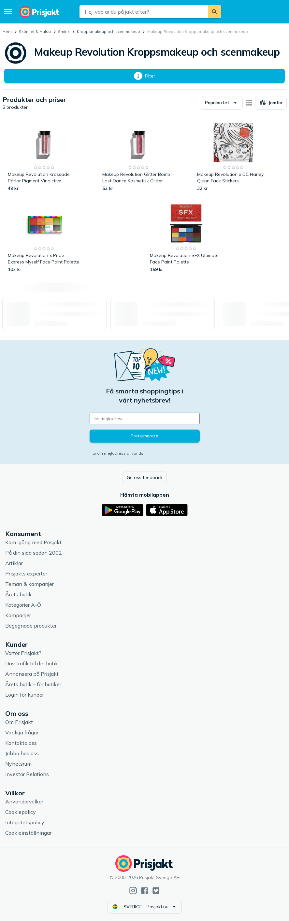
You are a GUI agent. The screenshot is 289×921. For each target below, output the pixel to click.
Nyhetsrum (18, 763)
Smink (63, 31)
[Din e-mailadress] (145, 418)
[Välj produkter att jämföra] (270, 102)
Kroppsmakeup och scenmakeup (108, 31)
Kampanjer (18, 615)
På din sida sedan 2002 (33, 552)
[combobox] (143, 11)
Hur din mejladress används (116, 453)
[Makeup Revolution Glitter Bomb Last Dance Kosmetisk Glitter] (138, 156)
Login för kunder (24, 694)
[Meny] (8, 12)
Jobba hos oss (22, 753)
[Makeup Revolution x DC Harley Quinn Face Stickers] (233, 156)
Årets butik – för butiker (33, 684)
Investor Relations (27, 774)
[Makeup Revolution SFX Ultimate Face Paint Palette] (186, 237)
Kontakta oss (21, 743)
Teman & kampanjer (29, 584)
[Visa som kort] (248, 102)
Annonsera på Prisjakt (32, 674)
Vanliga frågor (21, 732)
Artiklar (14, 563)
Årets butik (18, 594)
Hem (7, 31)
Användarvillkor (24, 801)
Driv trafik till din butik (31, 663)
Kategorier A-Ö (23, 605)
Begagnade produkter (31, 625)
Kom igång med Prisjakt (33, 542)
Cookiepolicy (20, 812)
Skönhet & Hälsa (35, 31)
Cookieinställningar (28, 832)
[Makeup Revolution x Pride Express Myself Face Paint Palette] (44, 237)
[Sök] (214, 11)
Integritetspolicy (24, 822)
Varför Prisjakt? (23, 653)
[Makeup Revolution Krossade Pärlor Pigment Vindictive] (44, 156)
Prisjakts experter (26, 573)
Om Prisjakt (19, 722)
